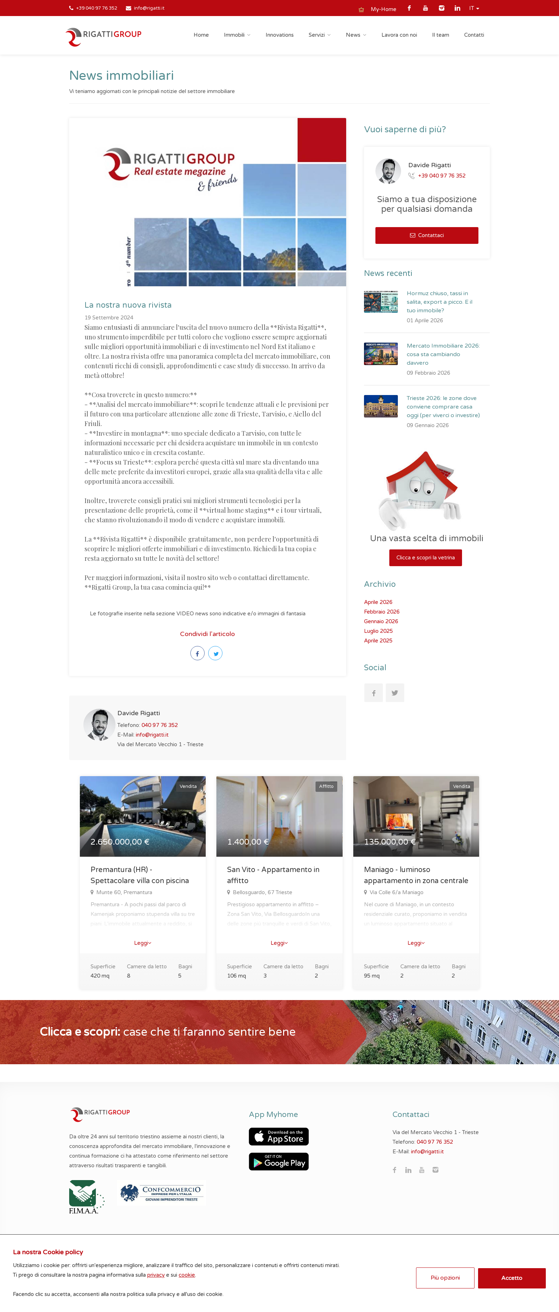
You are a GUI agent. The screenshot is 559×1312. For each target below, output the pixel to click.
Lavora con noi (399, 35)
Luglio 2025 (378, 631)
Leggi (143, 943)
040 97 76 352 (160, 725)
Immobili (234, 35)
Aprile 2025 (378, 640)
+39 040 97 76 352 (96, 8)
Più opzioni (444, 1276)
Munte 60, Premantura (123, 892)
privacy (157, 1273)
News (353, 35)
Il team (440, 35)
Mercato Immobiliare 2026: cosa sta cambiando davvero (443, 354)
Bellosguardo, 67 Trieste (261, 892)
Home (201, 35)
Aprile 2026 (378, 602)
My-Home (383, 9)
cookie (188, 1273)
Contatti (474, 35)
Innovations (280, 35)
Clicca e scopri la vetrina (425, 557)
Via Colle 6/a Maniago (396, 892)
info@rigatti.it (149, 8)
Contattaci (427, 235)
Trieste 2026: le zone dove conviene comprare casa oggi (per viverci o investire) (443, 407)
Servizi (317, 35)
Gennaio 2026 (381, 621)
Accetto (511, 1276)
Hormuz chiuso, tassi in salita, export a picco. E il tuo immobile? (439, 302)
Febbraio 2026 (382, 612)
